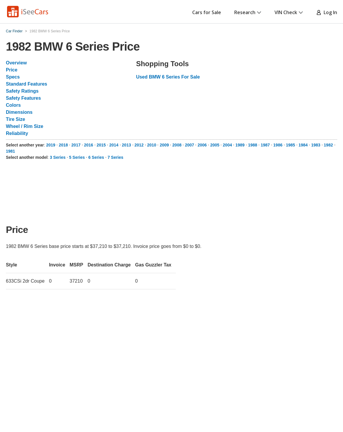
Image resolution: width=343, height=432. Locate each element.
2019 (50, 145)
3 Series (58, 157)
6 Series (96, 157)
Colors (13, 105)
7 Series (115, 157)
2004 (227, 145)
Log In (326, 12)
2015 (101, 145)
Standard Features (26, 83)
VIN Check (289, 12)
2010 (151, 145)
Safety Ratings (22, 91)
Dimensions (19, 112)
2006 (202, 145)
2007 (189, 145)
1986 (277, 145)
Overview (16, 62)
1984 (303, 145)
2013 (126, 145)
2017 (76, 145)
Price (11, 69)
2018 (63, 145)
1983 (315, 145)
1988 (252, 145)
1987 (265, 145)
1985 (290, 145)
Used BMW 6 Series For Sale (168, 76)
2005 (214, 145)
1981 (10, 151)
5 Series (77, 157)
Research (247, 12)
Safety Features (23, 98)
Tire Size (15, 119)
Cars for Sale (206, 12)
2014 (113, 145)
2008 (176, 145)
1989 (240, 145)
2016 (88, 145)
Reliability (17, 133)
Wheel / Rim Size (24, 126)
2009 (164, 145)
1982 (328, 145)
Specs (13, 76)
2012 (139, 145)
